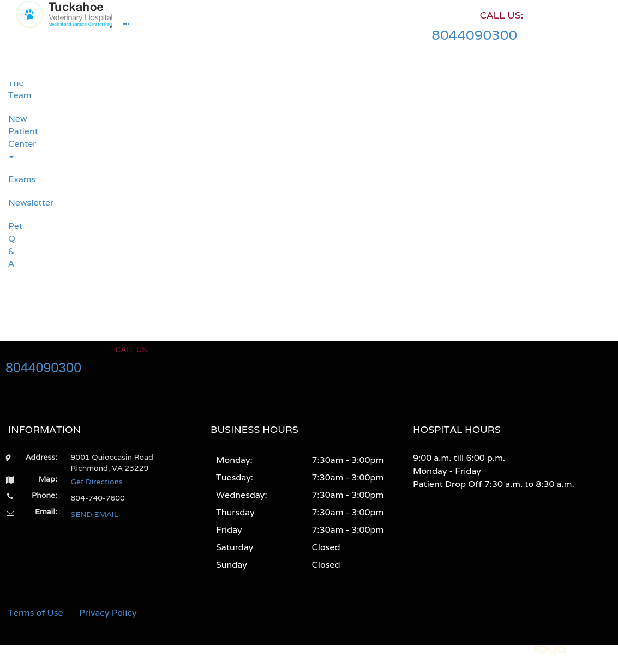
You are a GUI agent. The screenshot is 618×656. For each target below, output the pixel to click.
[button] (126, 26)
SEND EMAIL (94, 514)
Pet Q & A (12, 244)
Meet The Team (12, 83)
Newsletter (12, 202)
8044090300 (474, 35)
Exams (12, 179)
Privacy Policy (108, 612)
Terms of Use (35, 612)
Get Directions (97, 481)
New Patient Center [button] (12, 135)
